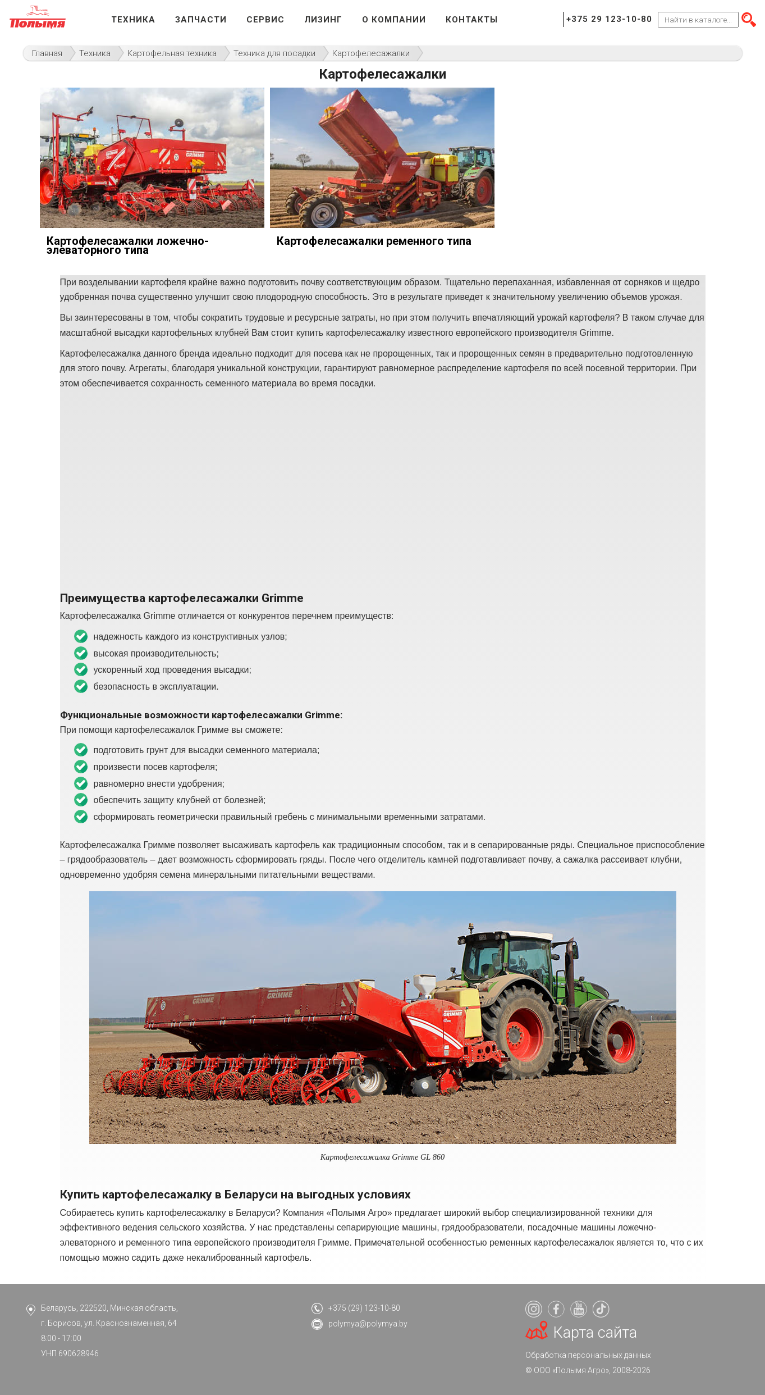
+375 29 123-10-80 (609, 19)
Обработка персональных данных (588, 1355)
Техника (133, 20)
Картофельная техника (172, 53)
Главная (47, 53)
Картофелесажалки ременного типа (374, 241)
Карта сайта (595, 1333)
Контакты (472, 20)
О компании (394, 20)
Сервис (265, 20)
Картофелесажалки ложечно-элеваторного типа (128, 245)
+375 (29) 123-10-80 (364, 1307)
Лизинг (323, 20)
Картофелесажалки (371, 53)
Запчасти (201, 20)
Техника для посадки (274, 53)
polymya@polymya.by (367, 1323)
